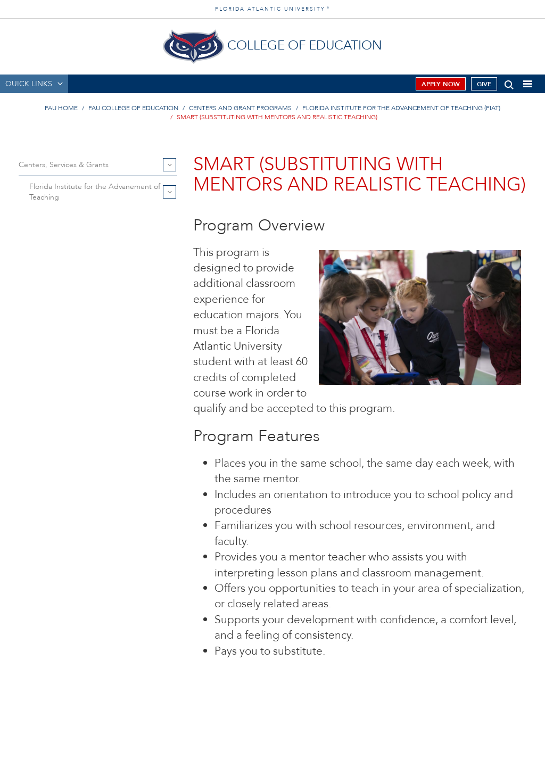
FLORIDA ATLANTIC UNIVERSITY (272, 9)
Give (484, 84)
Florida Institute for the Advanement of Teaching (94, 191)
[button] (509, 82)
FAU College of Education (133, 108)
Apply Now (441, 84)
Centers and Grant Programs (240, 108)
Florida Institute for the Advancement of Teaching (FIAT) (401, 108)
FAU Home (61, 108)
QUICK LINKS (28, 84)
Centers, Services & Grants (64, 165)
